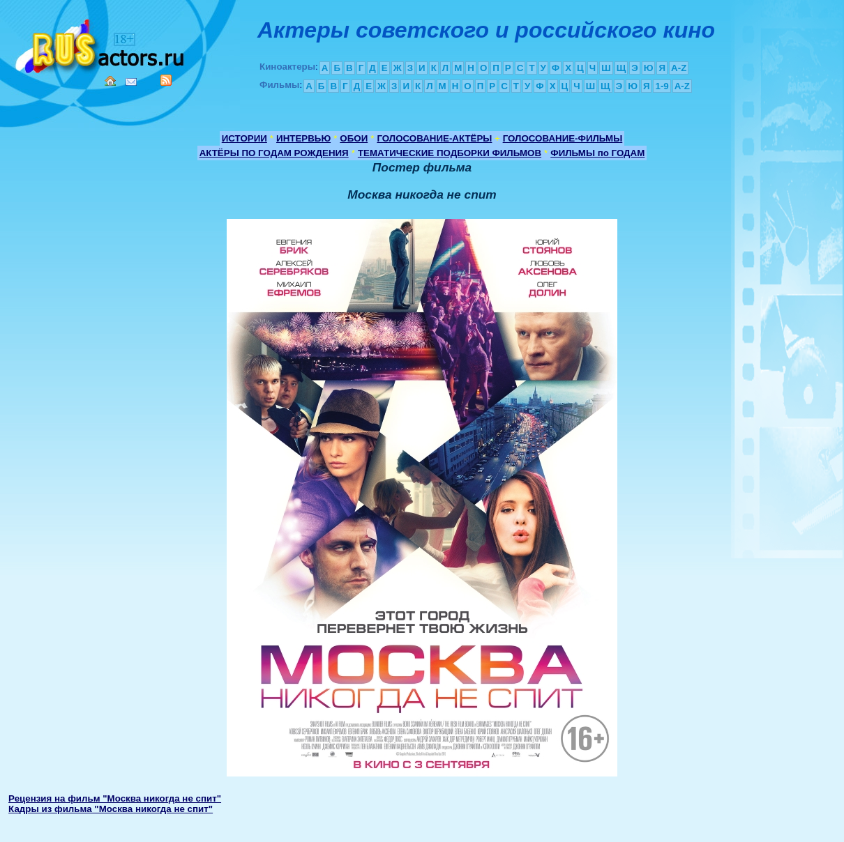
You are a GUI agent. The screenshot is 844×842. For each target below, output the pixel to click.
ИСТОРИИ (244, 138)
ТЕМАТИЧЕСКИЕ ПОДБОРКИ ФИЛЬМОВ (449, 153)
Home (110, 81)
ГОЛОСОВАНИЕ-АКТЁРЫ (434, 138)
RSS (166, 80)
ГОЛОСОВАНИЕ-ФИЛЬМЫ (563, 138)
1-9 (661, 86)
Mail (131, 82)
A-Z (678, 68)
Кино (101, 43)
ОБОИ (354, 138)
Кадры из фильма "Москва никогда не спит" (110, 809)
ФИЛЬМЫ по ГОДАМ (597, 153)
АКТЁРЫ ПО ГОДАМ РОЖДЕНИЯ (274, 153)
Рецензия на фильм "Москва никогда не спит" (114, 798)
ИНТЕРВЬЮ (303, 138)
